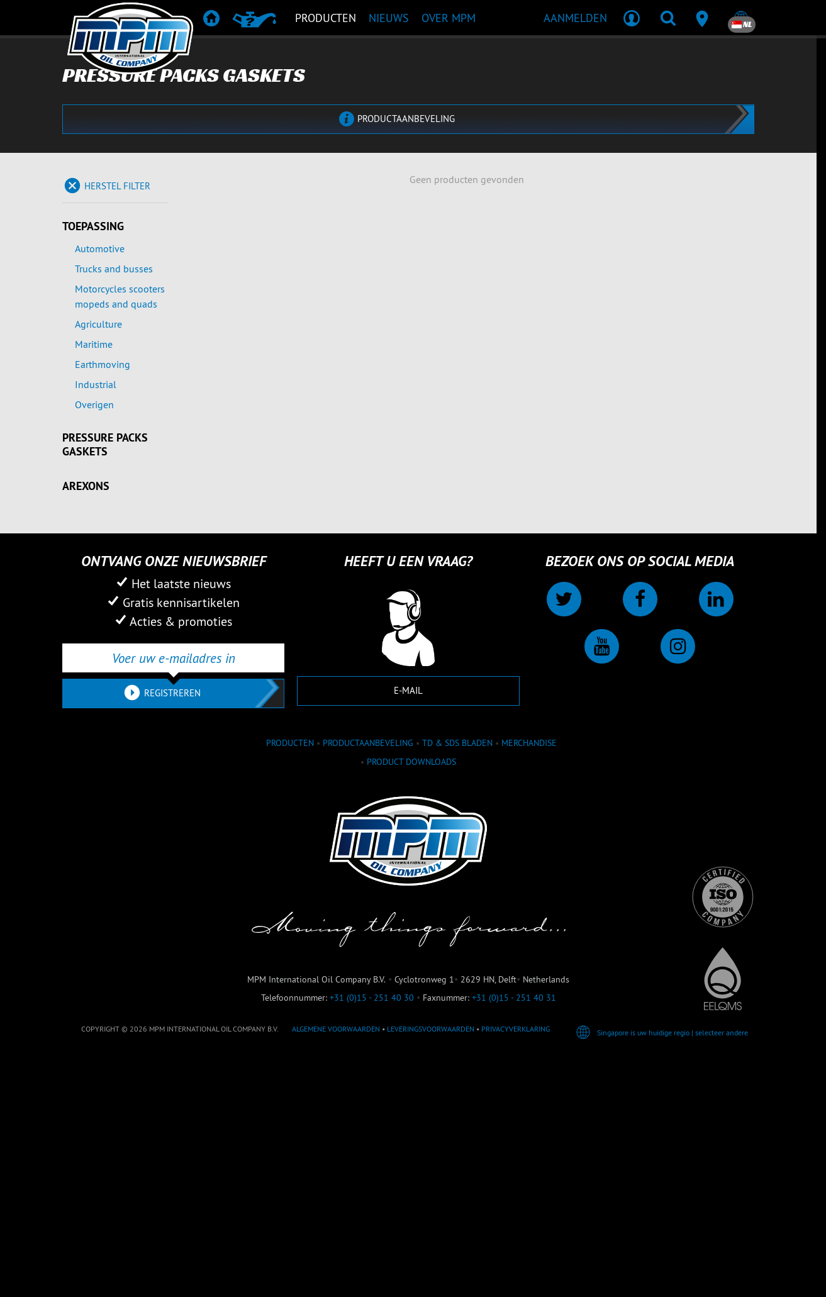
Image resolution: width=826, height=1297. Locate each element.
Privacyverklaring (515, 1269)
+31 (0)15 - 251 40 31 (514, 1238)
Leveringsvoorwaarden (430, 1269)
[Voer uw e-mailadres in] (173, 898)
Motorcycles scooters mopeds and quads (120, 536)
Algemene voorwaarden (336, 1269)
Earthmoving (102, 604)
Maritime (94, 584)
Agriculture (98, 564)
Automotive (100, 488)
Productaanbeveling (368, 982)
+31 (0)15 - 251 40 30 (372, 1238)
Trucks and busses (114, 509)
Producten (290, 982)
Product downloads (411, 1001)
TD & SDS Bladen (457, 982)
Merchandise (529, 982)
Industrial (95, 624)
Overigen (94, 644)
